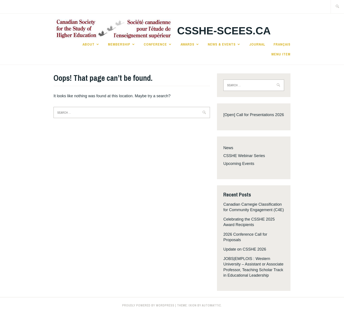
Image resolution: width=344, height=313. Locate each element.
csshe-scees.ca (224, 31)
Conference (155, 44)
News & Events (222, 44)
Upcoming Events (238, 163)
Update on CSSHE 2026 (244, 249)
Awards (187, 44)
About (88, 44)
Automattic (211, 305)
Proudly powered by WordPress (148, 305)
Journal (257, 44)
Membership (119, 44)
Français (282, 44)
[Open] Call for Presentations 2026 (253, 115)
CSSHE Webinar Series (244, 156)
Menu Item (280, 54)
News (228, 148)
